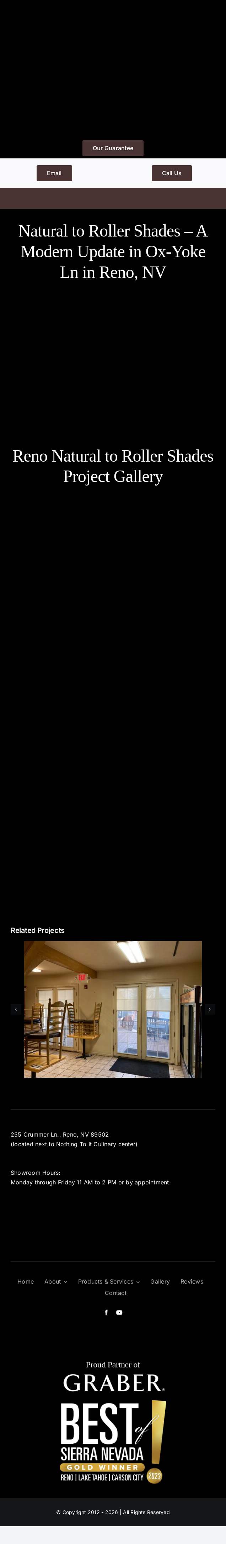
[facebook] (106, 1312)
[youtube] (119, 1312)
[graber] (113, 1376)
